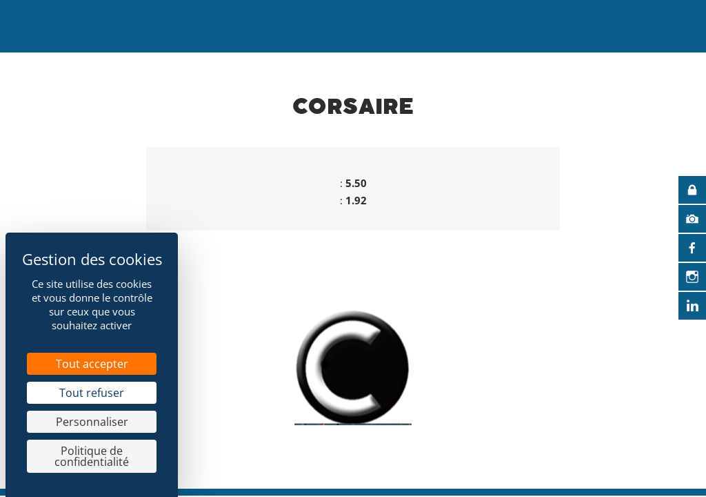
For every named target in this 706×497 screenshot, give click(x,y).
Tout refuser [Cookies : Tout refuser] (91, 392)
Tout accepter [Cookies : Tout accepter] (92, 363)
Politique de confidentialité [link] (91, 456)
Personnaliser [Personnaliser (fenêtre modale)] (92, 421)
